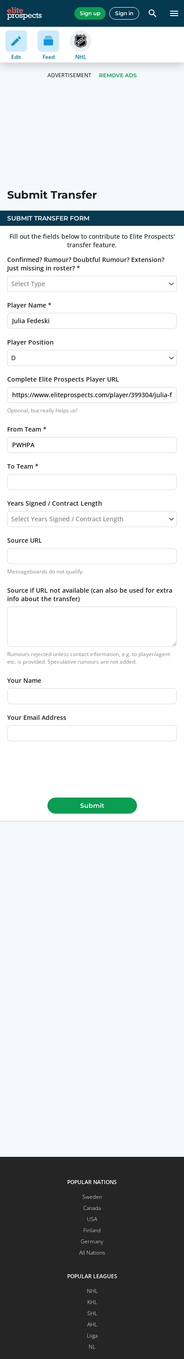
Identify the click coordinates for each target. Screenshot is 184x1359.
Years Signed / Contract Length (54, 503)
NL (92, 1347)
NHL (92, 1291)
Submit (92, 806)
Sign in (124, 13)
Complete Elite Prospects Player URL (63, 379)
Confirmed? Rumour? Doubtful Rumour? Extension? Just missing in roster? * (85, 263)
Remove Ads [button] (118, 75)
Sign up (90, 13)
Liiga (92, 1335)
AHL (92, 1324)
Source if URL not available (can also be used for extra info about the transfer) (89, 594)
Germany (92, 1241)
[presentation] (92, 767)
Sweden (92, 1197)
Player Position (30, 342)
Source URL (24, 540)
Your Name (24, 680)
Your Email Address (36, 717)
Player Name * (29, 305)
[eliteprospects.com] (24, 13)
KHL (92, 1302)
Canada (92, 1208)
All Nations (92, 1252)
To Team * (23, 466)
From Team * (27, 429)
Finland (92, 1230)
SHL (92, 1313)
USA (92, 1219)
